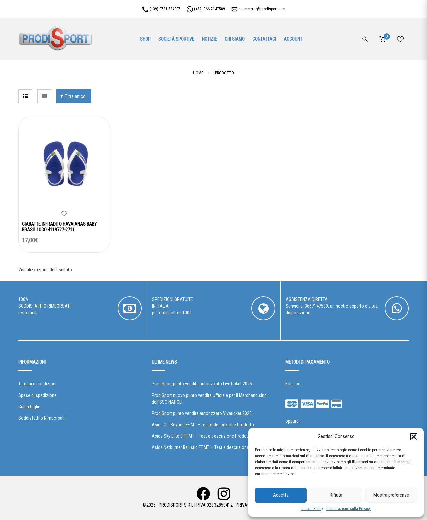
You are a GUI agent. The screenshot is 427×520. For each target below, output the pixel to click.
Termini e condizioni (37, 383)
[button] (413, 436)
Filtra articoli (74, 96)
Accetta (281, 495)
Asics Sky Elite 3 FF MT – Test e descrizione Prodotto (202, 436)
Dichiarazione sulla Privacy (348, 508)
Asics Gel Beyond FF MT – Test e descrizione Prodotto (203, 424)
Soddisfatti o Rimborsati (41, 418)
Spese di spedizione (37, 395)
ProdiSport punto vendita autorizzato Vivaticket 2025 (202, 413)
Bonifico (293, 383)
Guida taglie (29, 406)
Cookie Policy (312, 508)
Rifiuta (336, 495)
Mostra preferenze (391, 495)
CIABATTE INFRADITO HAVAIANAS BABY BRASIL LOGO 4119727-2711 (59, 226)
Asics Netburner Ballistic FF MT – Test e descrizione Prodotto (209, 447)
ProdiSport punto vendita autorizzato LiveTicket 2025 (202, 383)
